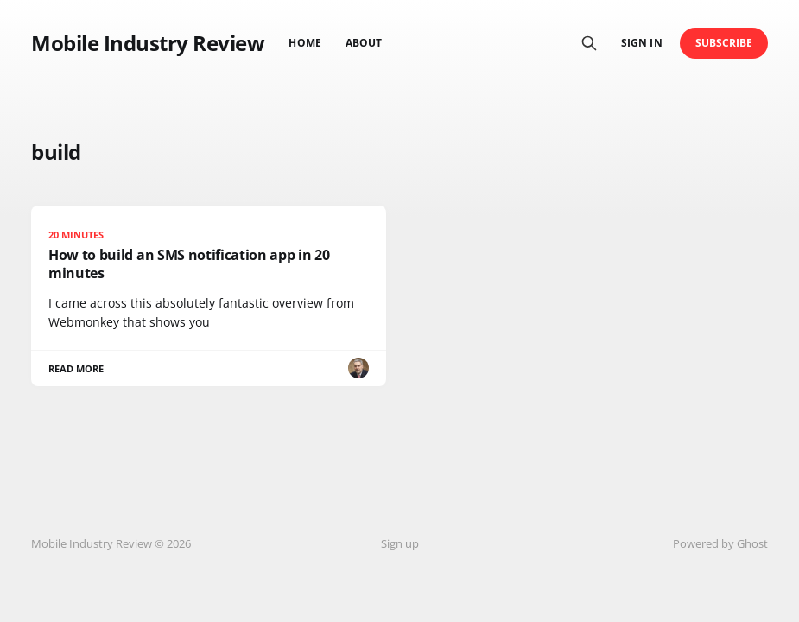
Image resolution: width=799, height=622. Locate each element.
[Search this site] (589, 43)
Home (304, 42)
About (364, 42)
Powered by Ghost (720, 543)
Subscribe (724, 42)
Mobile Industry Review (147, 43)
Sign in (641, 42)
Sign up (400, 543)
